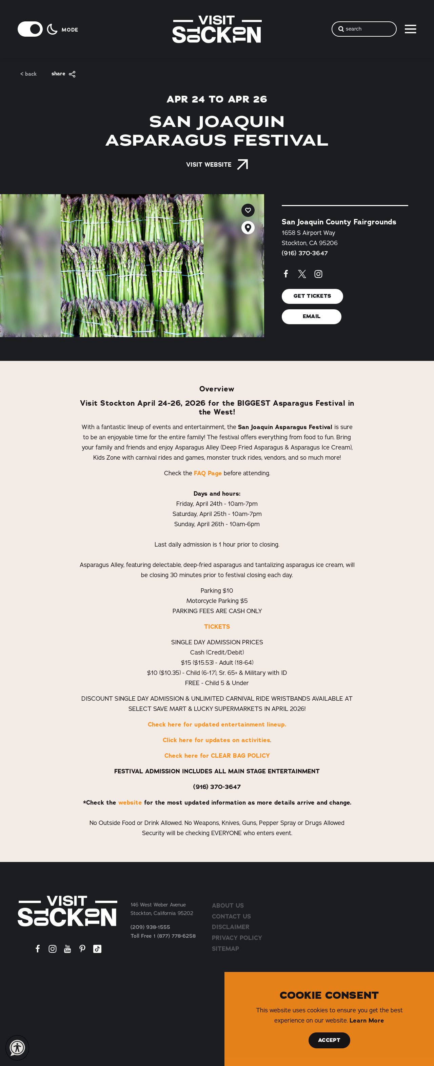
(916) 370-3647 (305, 253)
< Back (28, 74)
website (129, 802)
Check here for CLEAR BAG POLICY (217, 756)
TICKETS (217, 627)
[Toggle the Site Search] (364, 29)
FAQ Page (208, 473)
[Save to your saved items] (248, 210)
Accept (329, 1040)
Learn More (367, 1020)
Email (312, 316)
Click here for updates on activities (216, 740)
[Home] (67, 911)
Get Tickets (312, 296)
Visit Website (217, 165)
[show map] (248, 227)
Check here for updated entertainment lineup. (217, 724)
